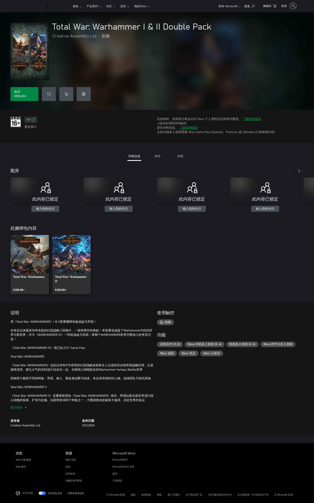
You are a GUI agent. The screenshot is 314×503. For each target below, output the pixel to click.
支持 (123, 6)
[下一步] (299, 171)
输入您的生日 (45, 208)
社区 (109, 6)
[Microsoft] (31, 6)
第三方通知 (174, 494)
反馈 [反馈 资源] (67, 466)
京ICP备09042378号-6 (220, 494)
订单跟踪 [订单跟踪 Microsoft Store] (117, 480)
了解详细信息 (252, 119)
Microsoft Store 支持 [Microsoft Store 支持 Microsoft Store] (123, 466)
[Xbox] (59, 6)
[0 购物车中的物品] (269, 5)
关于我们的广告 (194, 494)
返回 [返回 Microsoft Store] (115, 473)
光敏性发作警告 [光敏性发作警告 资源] (73, 480)
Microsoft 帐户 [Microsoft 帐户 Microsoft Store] (120, 459)
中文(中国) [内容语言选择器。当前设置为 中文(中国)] (27, 492)
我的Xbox (140, 6)
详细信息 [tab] (134, 156)
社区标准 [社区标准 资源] (70, 473)
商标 (159, 494)
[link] (29, 264)
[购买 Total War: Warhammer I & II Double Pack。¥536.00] (24, 94)
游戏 (75, 6)
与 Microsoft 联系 (115, 494)
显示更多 (18, 407)
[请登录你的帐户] (288, 6)
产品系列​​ (92, 6)
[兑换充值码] (84, 94)
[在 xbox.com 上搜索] (249, 5)
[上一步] (290, 171)
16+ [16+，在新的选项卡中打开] (31, 120)
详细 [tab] (180, 156)
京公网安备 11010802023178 (252, 494)
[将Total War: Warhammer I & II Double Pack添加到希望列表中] (49, 94)
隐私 (133, 494)
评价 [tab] (157, 156)
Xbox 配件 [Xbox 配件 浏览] (21, 466)
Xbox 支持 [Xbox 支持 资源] (70, 459)
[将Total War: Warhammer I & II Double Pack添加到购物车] (66, 94)
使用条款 (146, 494)
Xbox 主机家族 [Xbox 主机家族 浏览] (23, 459)
